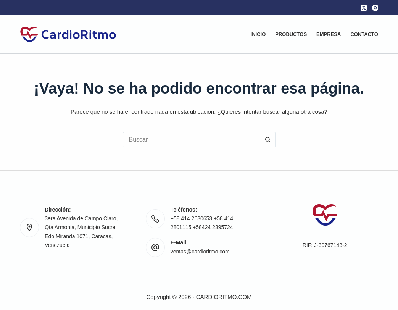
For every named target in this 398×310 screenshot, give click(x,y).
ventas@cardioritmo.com (200, 252)
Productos (291, 34)
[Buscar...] (191, 139)
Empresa (328, 34)
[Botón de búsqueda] (268, 139)
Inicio (258, 34)
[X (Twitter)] (364, 8)
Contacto (364, 34)
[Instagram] (375, 8)
